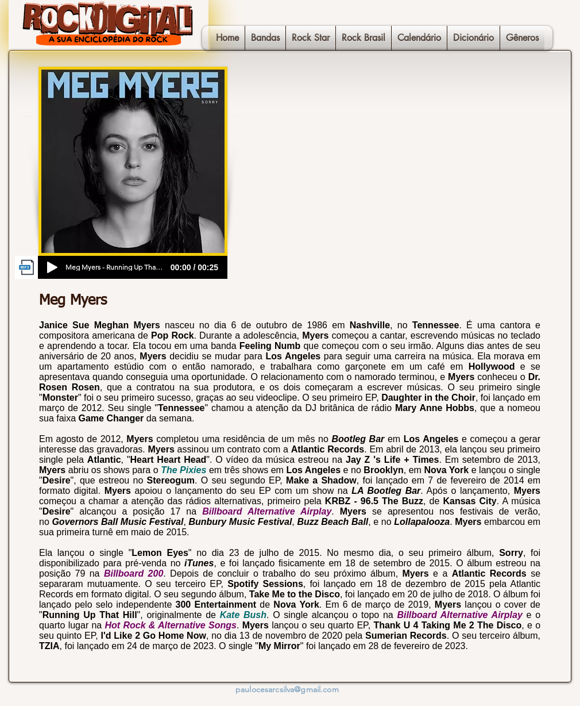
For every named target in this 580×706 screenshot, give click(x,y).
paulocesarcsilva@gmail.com (287, 689)
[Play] (52, 267)
